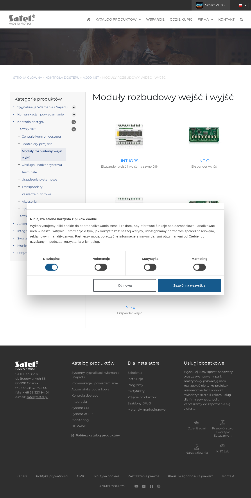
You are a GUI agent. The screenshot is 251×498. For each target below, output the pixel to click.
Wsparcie (155, 19)
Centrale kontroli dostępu (41, 136)
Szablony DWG (139, 403)
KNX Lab (222, 451)
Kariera (21, 476)
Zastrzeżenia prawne (143, 476)
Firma (205, 19)
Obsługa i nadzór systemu (42, 165)
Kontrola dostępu (62, 78)
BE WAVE (79, 426)
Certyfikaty (136, 391)
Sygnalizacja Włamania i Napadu (42, 107)
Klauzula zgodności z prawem (190, 476)
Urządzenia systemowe (39, 179)
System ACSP (82, 414)
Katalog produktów (118, 19)
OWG (81, 476)
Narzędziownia (197, 453)
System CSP (81, 408)
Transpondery (32, 187)
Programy (135, 385)
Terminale (29, 172)
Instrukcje (135, 379)
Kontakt (226, 19)
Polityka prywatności (52, 476)
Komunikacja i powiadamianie (40, 114)
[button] (243, 5)
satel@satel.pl (37, 397)
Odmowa (125, 285)
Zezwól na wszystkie (190, 285)
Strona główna (27, 78)
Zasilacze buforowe (36, 194)
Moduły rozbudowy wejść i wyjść (43, 154)
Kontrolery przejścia (37, 144)
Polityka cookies (106, 476)
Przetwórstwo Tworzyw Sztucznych (222, 432)
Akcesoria (29, 202)
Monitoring (80, 420)
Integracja (79, 402)
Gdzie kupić (181, 19)
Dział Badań (197, 428)
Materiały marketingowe (146, 409)
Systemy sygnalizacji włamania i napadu (95, 375)
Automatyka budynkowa (90, 389)
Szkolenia (135, 373)
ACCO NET (91, 78)
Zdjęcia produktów (142, 397)
